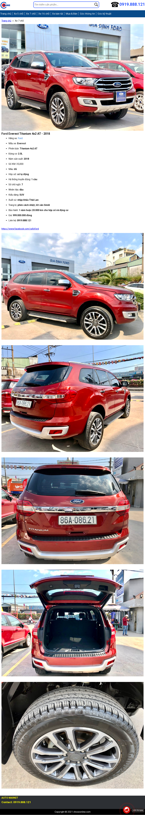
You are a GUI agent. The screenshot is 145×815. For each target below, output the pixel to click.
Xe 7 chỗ (30, 13)
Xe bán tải (56, 13)
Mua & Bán (70, 13)
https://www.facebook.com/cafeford (20, 229)
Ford (20, 138)
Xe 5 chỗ (18, 13)
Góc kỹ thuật (103, 13)
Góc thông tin (86, 13)
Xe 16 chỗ (43, 13)
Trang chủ (5, 13)
